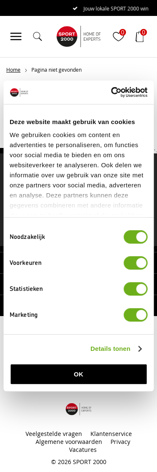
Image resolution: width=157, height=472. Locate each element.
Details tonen (110, 348)
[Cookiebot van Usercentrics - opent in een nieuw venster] (111, 92)
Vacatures (83, 450)
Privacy (120, 442)
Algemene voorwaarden (69, 442)
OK (78, 374)
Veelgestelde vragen (54, 434)
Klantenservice (111, 434)
